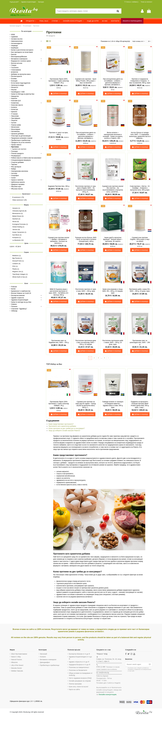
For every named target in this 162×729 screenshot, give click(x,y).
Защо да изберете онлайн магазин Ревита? (64, 431)
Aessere (16, 208)
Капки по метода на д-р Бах (21, 302)
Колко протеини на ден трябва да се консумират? (66, 429)
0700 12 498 (100, 667)
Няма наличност (19, 200)
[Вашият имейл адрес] (136, 665)
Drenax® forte (18, 261)
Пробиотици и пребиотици (49, 665)
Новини (14, 304)
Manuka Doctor (16, 668)
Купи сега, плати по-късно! (78, 687)
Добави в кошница (59, 93)
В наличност (18, 197)
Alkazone (14, 663)
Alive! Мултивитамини (19, 654)
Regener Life (17, 271)
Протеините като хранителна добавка (62, 426)
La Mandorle (18, 240)
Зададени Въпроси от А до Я (79, 665)
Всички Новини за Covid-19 (21, 293)
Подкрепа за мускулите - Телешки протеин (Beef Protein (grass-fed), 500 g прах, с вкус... (140, 405)
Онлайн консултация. (107, 695)
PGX (15, 266)
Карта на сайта (74, 690)
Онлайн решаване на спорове (80, 681)
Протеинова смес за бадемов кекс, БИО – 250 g (59, 342)
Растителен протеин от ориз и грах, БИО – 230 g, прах (85, 290)
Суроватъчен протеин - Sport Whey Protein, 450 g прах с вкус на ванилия (85, 81)
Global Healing (18, 227)
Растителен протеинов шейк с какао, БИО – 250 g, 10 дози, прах (112, 342)
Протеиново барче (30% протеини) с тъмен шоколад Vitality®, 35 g (58, 81)
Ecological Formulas (20, 224)
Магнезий (43, 654)
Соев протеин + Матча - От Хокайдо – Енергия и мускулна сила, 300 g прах (140, 188)
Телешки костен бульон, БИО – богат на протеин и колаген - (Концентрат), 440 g (85, 239)
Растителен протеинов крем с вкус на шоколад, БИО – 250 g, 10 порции (85, 342)
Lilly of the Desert (17, 665)
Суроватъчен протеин (19, 149)
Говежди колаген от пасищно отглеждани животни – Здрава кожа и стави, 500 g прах (112, 405)
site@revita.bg (103, 673)
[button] (31, 21)
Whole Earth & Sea (19, 277)
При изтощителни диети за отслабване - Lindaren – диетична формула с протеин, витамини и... (113, 82)
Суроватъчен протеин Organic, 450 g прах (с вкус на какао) (140, 239)
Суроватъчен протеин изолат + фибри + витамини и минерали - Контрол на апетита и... (58, 240)
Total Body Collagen (20, 274)
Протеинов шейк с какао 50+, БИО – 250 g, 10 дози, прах (140, 290)
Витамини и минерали (48, 660)
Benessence (17, 213)
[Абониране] (149, 665)
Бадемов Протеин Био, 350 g (58, 186)
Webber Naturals (17, 671)
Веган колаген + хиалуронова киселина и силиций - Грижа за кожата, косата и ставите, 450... (113, 135)
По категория (26, 31)
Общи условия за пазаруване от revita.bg (80, 675)
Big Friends (17, 258)
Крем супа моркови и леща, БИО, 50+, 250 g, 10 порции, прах (112, 291)
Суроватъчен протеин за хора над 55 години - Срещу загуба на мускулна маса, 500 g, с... (85, 405)
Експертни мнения (18, 295)
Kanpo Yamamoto (19, 232)
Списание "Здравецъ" (19, 309)
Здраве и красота (17, 298)
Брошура (41, 2)
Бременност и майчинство (20, 291)
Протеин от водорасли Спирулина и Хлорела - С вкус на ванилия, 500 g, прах (139, 81)
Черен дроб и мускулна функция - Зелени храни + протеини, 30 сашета (112, 239)
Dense (15, 221)
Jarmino (16, 229)
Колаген (43, 657)
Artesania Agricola (19, 211)
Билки (13, 289)
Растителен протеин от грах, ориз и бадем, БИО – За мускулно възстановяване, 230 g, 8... (85, 189)
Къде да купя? (14, 2)
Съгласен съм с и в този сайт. (139, 670)
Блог (26, 283)
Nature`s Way (16, 657)
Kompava (16, 237)
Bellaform (16, 255)
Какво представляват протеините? (61, 424)
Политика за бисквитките (78, 671)
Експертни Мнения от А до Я (79, 654)
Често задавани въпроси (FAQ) (80, 678)
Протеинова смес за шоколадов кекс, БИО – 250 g (140, 342)
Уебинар (14, 311)
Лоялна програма (75, 684)
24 (149, 41)
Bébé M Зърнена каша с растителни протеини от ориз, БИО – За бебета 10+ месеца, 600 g (59, 292)
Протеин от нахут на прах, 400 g (58, 134)
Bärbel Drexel (18, 216)
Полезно (14, 306)
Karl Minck (16, 235)
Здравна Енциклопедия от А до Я (80, 658)
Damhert (16, 219)
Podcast (14, 287)
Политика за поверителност (79, 668)
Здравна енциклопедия (28, 2)
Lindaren (16, 263)
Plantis (15, 269)
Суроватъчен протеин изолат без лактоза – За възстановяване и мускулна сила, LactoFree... (112, 189)
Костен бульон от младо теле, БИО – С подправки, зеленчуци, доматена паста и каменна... (140, 135)
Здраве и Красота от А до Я (79, 662)
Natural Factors (16, 660)
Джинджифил (45, 663)
